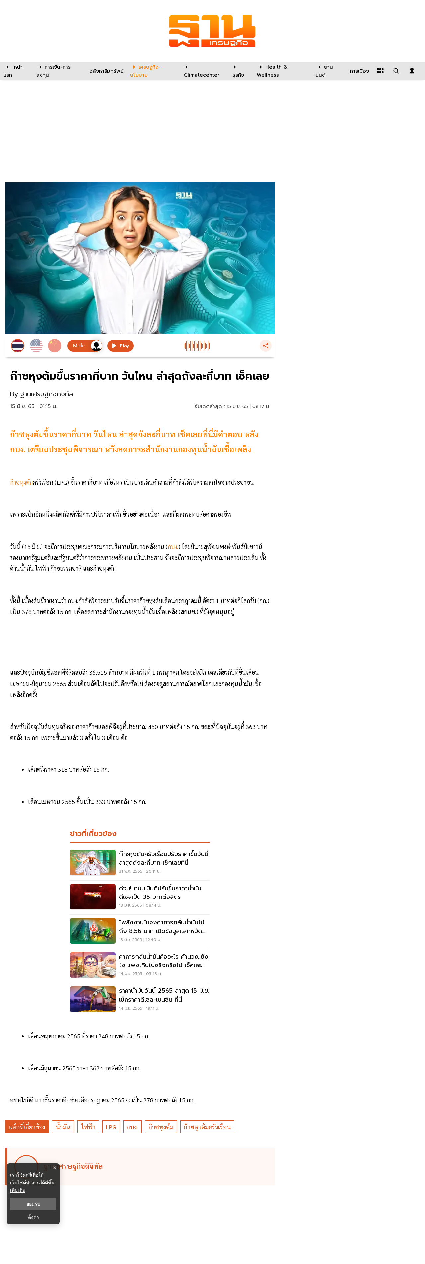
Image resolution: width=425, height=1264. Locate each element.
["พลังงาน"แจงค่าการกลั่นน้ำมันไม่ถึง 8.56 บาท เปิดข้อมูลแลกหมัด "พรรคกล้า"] (140, 931)
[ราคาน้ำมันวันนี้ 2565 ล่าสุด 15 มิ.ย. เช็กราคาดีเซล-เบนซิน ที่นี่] (140, 1000)
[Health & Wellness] (283, 71)
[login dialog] (412, 70)
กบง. (132, 1127)
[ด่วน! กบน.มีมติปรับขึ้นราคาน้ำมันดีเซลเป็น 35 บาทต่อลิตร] (140, 897)
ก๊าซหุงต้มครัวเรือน (207, 1127)
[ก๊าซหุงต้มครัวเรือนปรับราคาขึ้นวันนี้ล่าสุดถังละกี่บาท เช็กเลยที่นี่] (140, 863)
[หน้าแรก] (16, 71)
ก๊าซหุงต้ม (161, 1127)
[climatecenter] (203, 71)
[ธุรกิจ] (240, 71)
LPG (111, 1127)
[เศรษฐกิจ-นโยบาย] (153, 71)
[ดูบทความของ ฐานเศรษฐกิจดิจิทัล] (141, 1166)
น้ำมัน (63, 1127)
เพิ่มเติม (17, 1190)
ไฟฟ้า (88, 1127)
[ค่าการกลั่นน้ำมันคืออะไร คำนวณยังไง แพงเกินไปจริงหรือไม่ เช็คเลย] (140, 965)
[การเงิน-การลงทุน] (58, 71)
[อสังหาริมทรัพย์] (106, 71)
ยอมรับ (33, 1204)
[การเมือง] (358, 71)
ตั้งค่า (33, 1217)
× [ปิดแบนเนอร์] (54, 1168)
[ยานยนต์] (328, 71)
